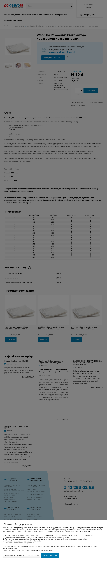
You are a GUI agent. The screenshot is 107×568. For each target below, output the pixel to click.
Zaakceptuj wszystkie (49, 555)
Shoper (56, 531)
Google (50, 531)
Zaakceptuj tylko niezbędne (14, 555)
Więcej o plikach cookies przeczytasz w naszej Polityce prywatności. (28, 550)
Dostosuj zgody (33, 555)
